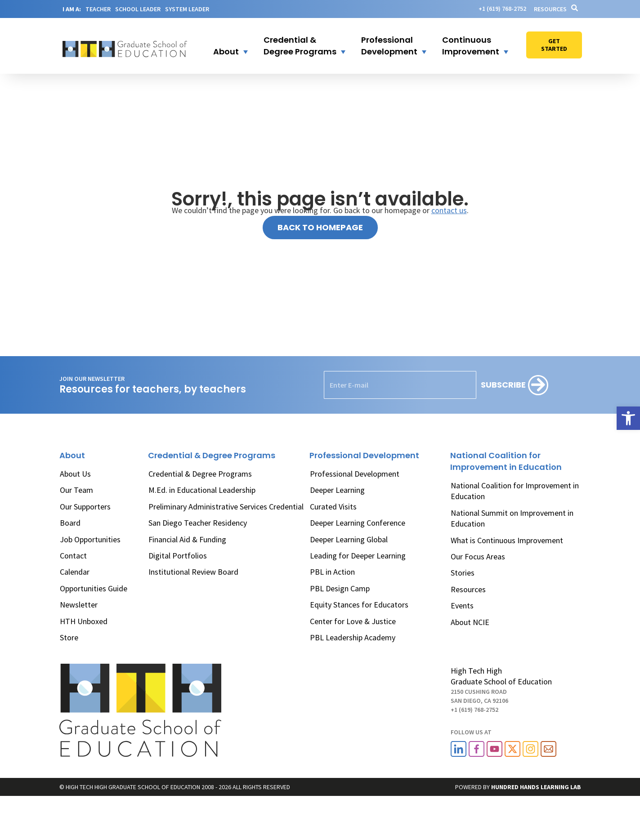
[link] (628, 418)
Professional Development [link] (354, 474)
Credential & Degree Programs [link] (200, 474)
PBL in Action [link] (332, 572)
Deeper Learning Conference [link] (357, 523)
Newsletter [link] (79, 604)
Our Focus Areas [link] (478, 556)
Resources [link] (550, 9)
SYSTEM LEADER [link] (187, 9)
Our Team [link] (76, 490)
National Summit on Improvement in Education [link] (512, 518)
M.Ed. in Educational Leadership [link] (201, 490)
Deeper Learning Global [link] (349, 539)
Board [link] (70, 523)
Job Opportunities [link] (90, 539)
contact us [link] (449, 210)
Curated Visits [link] (333, 506)
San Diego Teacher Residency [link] (197, 523)
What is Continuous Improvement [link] (507, 540)
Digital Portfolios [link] (177, 555)
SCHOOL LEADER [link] (138, 9)
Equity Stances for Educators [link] (359, 604)
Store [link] (69, 637)
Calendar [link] (75, 572)
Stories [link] (462, 572)
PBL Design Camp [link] (340, 588)
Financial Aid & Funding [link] (187, 539)
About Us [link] (75, 474)
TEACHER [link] (98, 9)
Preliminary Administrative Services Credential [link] (226, 506)
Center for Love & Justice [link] (353, 621)
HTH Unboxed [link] (83, 621)
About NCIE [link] (470, 622)
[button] (225, 46)
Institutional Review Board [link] (193, 572)
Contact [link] (73, 555)
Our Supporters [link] (85, 506)
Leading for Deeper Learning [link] (358, 555)
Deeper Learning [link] (337, 490)
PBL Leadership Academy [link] (352, 637)
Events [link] (462, 605)
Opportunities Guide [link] (93, 588)
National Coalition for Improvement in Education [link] (515, 490)
